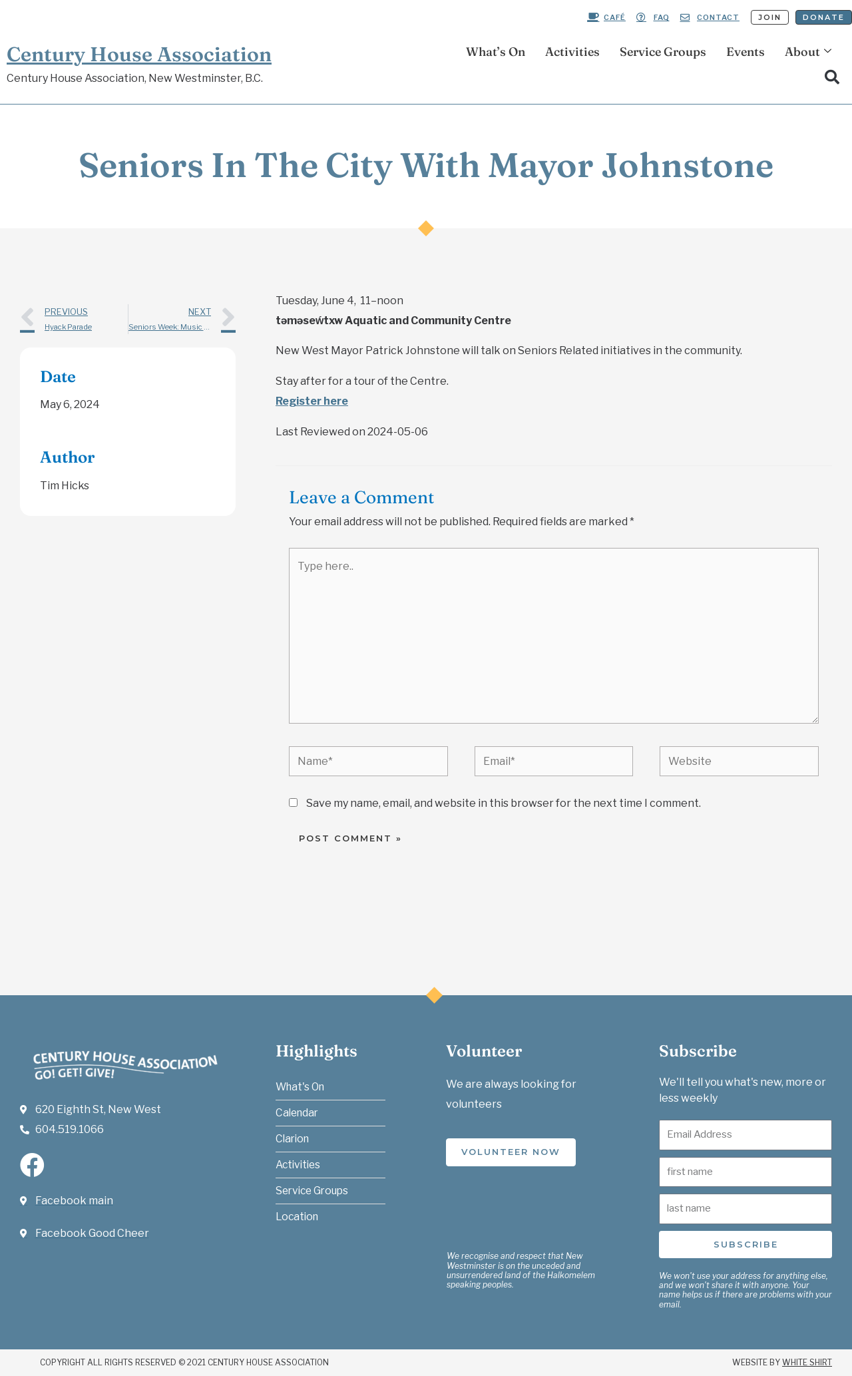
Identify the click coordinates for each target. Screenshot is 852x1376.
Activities (572, 51)
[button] (832, 77)
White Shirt (807, 1362)
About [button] (808, 51)
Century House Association (139, 54)
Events (745, 51)
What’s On (495, 51)
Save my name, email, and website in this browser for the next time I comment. (503, 803)
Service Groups (663, 51)
